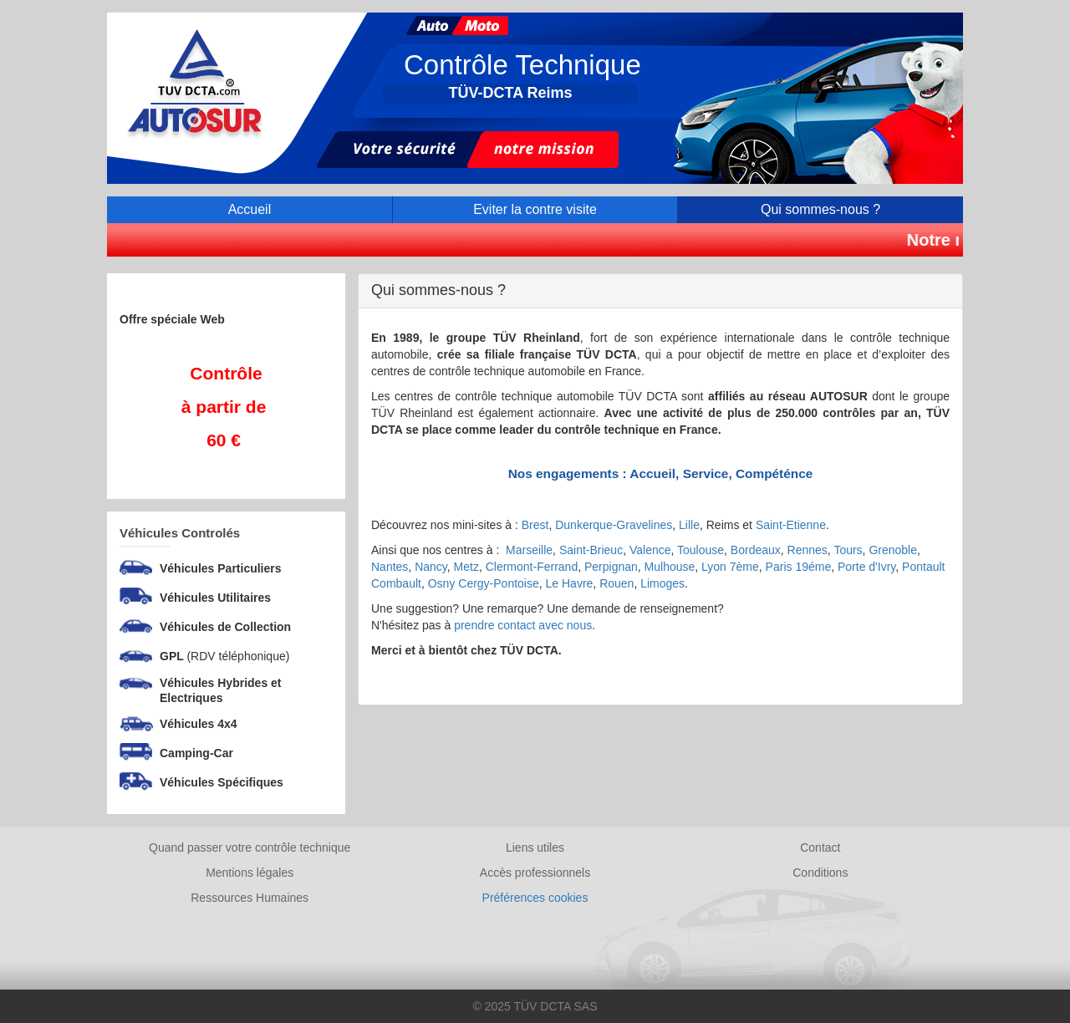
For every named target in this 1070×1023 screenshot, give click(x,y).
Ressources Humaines (249, 897)
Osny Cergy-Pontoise (483, 583)
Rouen (616, 583)
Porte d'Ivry (866, 566)
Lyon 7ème (730, 566)
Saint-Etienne (791, 525)
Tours (847, 550)
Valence (650, 550)
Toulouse (700, 550)
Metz (466, 566)
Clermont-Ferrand (532, 566)
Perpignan (611, 566)
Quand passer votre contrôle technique (249, 847)
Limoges (662, 583)
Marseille (529, 550)
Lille (689, 525)
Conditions (820, 872)
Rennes (807, 550)
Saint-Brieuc (591, 550)
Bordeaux (756, 550)
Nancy (431, 566)
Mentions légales (249, 872)
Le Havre (570, 583)
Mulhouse (670, 566)
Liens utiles (535, 847)
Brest (535, 525)
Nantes (389, 566)
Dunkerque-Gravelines (613, 525)
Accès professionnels (535, 872)
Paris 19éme (799, 566)
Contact (820, 847)
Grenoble (893, 550)
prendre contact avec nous (523, 625)
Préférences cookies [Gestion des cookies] (535, 897)
